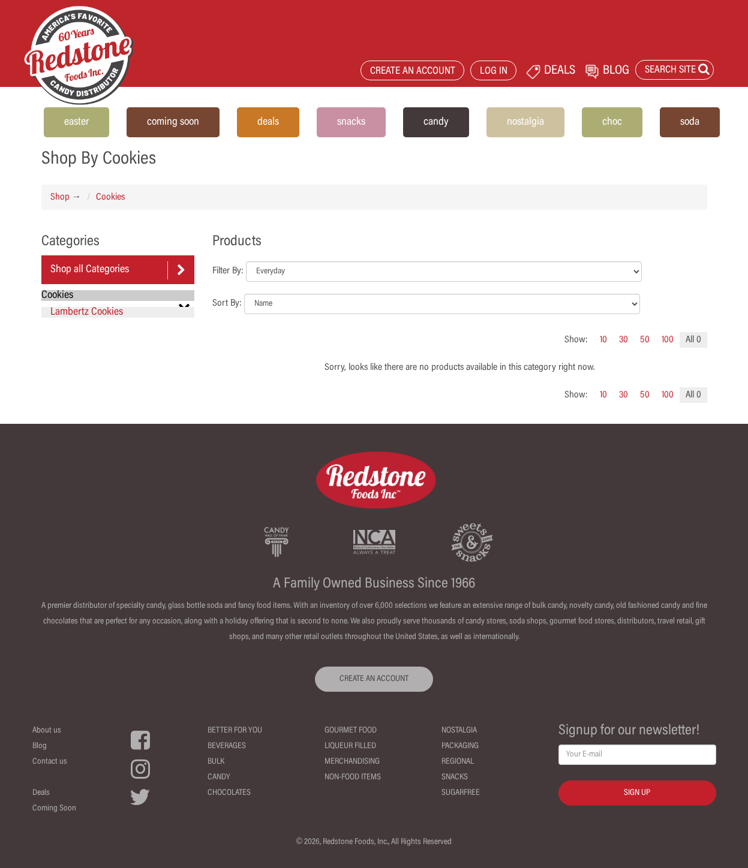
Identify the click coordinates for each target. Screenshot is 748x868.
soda (689, 122)
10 (603, 340)
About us (46, 731)
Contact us (49, 762)
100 (668, 340)
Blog (39, 746)
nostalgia (525, 122)
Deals (41, 793)
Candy (219, 777)
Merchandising (352, 762)
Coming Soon (54, 808)
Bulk (216, 762)
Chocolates (229, 793)
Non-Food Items (353, 777)
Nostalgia (459, 731)
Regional (457, 762)
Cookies (110, 197)
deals (268, 122)
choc (612, 122)
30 (623, 340)
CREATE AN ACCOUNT (412, 72)
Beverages (227, 746)
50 (645, 340)
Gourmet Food (351, 731)
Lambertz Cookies (86, 312)
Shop (60, 197)
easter (76, 122)
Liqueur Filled (350, 746)
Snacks (454, 777)
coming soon (173, 122)
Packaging (460, 746)
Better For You (235, 731)
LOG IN (493, 72)
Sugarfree (460, 793)
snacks (351, 122)
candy (436, 122)
